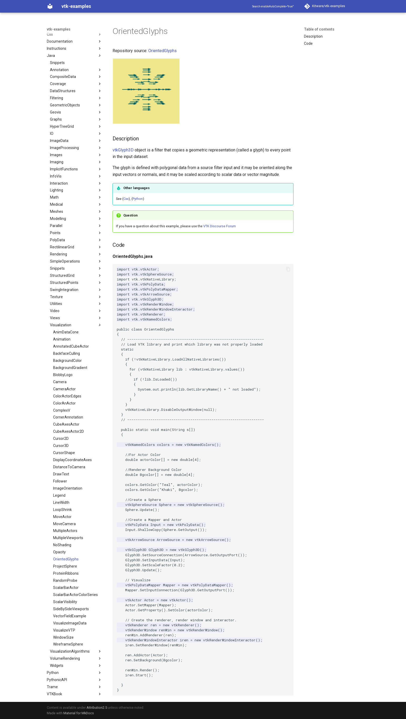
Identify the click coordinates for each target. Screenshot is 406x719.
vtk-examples (58, 29)
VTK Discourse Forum (219, 226)
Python (138, 199)
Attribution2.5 (97, 708)
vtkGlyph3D (123, 149)
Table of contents (319, 29)
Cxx (126, 199)
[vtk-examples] (50, 6)
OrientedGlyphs (162, 50)
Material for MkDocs (78, 713)
